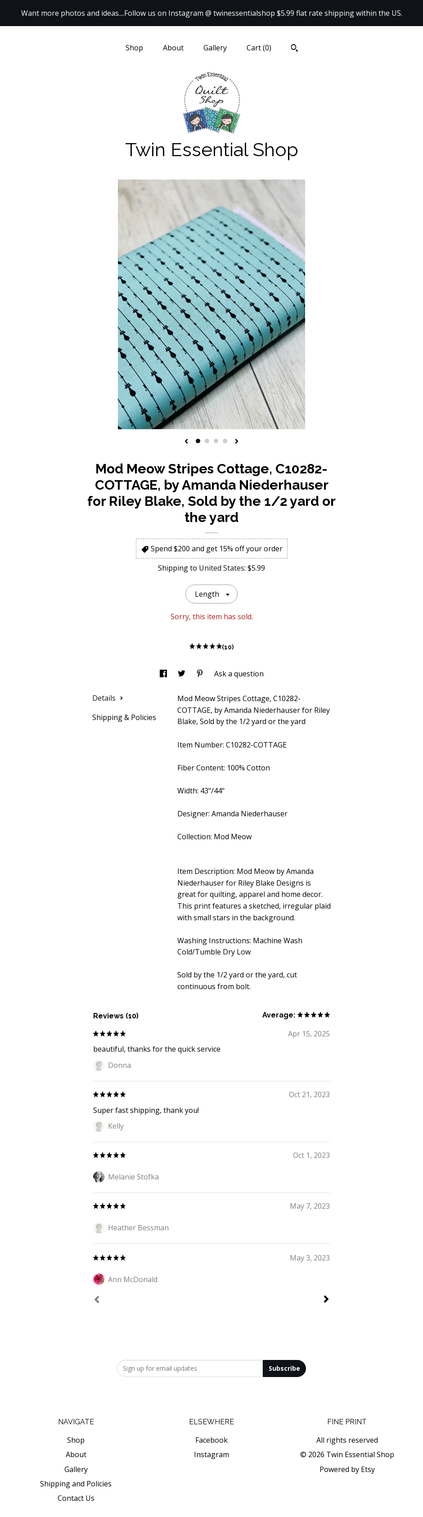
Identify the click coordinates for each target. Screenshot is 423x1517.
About (173, 48)
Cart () (259, 48)
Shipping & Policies (124, 717)
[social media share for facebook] (164, 674)
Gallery (215, 48)
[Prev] (96, 1300)
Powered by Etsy (347, 1469)
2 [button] (207, 441)
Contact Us (76, 1498)
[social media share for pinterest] (200, 674)
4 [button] (225, 441)
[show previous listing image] (186, 442)
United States (221, 568)
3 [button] (216, 441)
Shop (134, 48)
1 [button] (198, 441)
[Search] (294, 49)
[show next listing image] (236, 442)
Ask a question (239, 674)
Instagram (211, 1454)
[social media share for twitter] (182, 674)
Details (107, 698)
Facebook (211, 1440)
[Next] (326, 1300)
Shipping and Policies (76, 1484)
